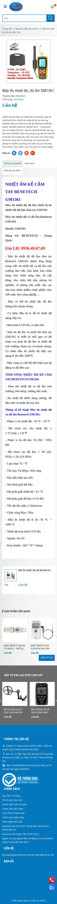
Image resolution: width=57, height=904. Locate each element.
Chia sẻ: (6, 153)
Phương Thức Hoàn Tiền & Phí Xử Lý (20, 834)
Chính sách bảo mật (12, 800)
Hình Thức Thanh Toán (13, 813)
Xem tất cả (47, 657)
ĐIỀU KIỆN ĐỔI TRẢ (12, 822)
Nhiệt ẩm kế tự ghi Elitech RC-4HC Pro (40, 647)
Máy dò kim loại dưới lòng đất (23, 675)
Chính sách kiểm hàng (13, 817)
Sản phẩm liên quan (17, 611)
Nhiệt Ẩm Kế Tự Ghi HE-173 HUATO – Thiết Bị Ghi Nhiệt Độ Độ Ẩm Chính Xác (14, 647)
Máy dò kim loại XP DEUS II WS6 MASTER (13, 711)
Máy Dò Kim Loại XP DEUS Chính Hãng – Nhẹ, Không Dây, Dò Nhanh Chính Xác (40, 711)
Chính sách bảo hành (12, 809)
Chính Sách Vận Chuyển (14, 804)
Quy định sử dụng (11, 796)
